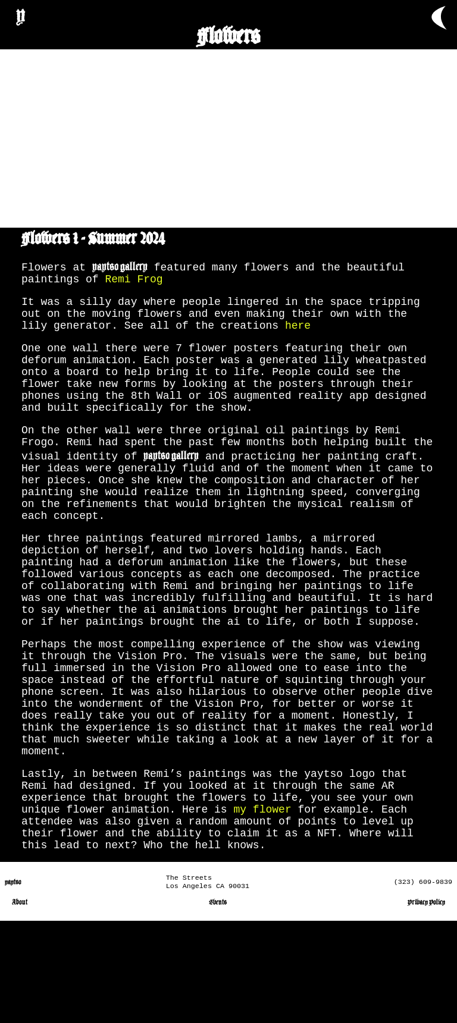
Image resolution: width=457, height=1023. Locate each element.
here (298, 334)
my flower (262, 901)
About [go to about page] (19, 1004)
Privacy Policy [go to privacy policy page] (426, 1004)
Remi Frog (133, 280)
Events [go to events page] (218, 1004)
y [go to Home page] (20, 14)
